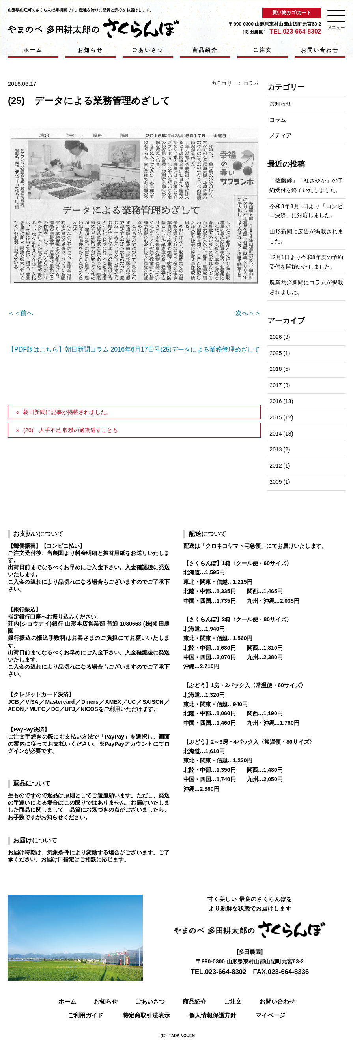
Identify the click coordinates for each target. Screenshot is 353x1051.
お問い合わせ (320, 50)
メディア (280, 135)
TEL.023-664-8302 (295, 31)
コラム (251, 83)
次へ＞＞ (248, 313)
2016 (275, 401)
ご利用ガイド (85, 1015)
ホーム (33, 50)
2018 (275, 369)
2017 (275, 385)
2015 (275, 417)
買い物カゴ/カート (291, 12)
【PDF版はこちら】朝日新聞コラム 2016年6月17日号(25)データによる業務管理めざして (134, 349)
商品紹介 (205, 50)
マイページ (270, 1015)
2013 (275, 449)
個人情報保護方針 (212, 1015)
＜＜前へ (20, 313)
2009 (275, 482)
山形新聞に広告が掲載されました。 (306, 236)
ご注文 (262, 50)
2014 (275, 434)
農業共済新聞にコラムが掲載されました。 (306, 287)
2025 (275, 353)
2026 (275, 337)
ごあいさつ (148, 50)
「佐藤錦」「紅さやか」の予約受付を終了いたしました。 (306, 185)
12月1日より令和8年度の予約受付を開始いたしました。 (306, 262)
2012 (275, 466)
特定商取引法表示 (146, 1015)
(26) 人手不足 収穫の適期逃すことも (70, 430)
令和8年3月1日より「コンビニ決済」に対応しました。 (306, 211)
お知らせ (90, 50)
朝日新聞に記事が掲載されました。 (67, 412)
